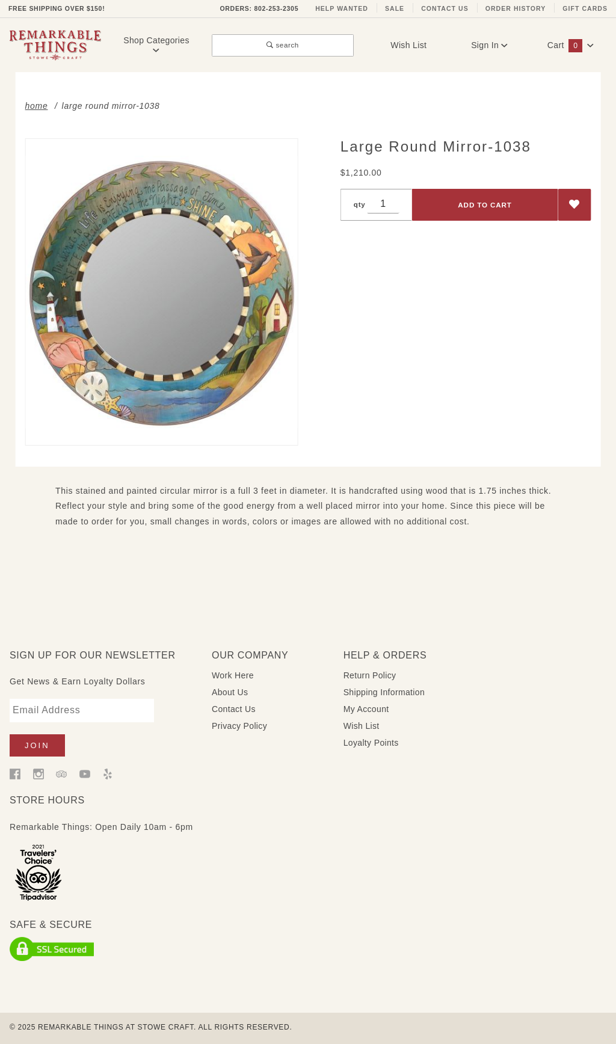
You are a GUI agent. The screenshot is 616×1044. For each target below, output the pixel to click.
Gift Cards (585, 8)
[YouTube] (84, 773)
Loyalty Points (371, 743)
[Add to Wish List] (574, 205)
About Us (230, 692)
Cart (570, 45)
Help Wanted (341, 8)
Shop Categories (156, 44)
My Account (366, 709)
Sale (394, 8)
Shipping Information (384, 692)
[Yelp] (107, 773)
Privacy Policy (239, 726)
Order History (515, 8)
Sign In (489, 45)
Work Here (233, 675)
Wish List (408, 45)
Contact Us (445, 8)
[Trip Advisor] (61, 773)
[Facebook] (15, 773)
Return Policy (369, 675)
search (282, 45)
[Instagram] (38, 773)
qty (360, 204)
